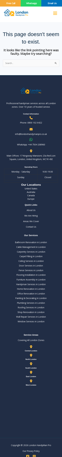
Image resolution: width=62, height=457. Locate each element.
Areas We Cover (31, 221)
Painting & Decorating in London (31, 298)
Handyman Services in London (31, 284)
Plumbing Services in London (31, 302)
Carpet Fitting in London (31, 256)
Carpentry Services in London (31, 251)
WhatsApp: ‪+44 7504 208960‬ (31, 144)
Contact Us (31, 226)
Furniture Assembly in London (31, 279)
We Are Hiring (31, 215)
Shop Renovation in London (31, 312)
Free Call (10, 3)
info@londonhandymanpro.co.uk (31, 134)
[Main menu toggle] (55, 13)
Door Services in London (31, 265)
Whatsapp (31, 3)
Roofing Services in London (31, 307)
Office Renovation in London (31, 293)
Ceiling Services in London (31, 261)
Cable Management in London (31, 247)
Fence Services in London (31, 270)
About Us (31, 210)
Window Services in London (31, 321)
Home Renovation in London (31, 288)
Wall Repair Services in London (31, 316)
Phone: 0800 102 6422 (31, 122)
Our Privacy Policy (31, 451)
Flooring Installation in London (31, 274)
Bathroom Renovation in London (31, 242)
